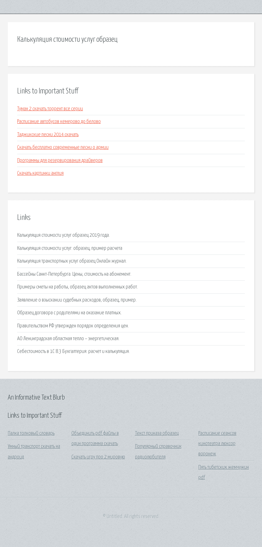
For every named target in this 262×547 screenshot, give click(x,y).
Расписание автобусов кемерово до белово (59, 121)
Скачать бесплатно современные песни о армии (63, 147)
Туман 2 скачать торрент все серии (50, 109)
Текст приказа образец (157, 433)
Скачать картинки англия (40, 173)
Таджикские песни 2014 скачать (48, 134)
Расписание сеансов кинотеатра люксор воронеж (217, 444)
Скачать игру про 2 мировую (98, 457)
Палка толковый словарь (31, 433)
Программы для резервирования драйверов (60, 160)
